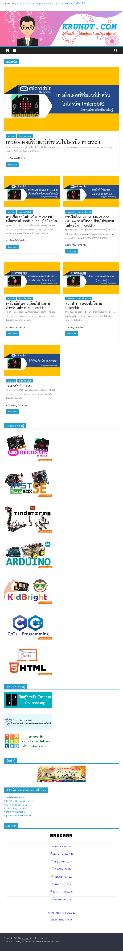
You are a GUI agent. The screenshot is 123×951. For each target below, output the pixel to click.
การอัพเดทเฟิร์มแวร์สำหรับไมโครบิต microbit (53, 141)
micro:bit (108, 147)
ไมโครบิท (36, 151)
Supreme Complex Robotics (17, 815)
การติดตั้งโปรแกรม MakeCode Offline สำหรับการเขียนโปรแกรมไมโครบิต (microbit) (89, 220)
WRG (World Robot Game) (16, 804)
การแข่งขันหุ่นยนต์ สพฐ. (15, 797)
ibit (58, 147)
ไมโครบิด (18, 151)
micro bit (99, 147)
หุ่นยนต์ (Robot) (25, 136)
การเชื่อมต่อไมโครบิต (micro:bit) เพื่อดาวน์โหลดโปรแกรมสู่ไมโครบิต (31, 218)
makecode (74, 147)
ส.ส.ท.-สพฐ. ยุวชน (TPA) (15, 811)
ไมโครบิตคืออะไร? (19, 385)
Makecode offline (87, 147)
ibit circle (64, 147)
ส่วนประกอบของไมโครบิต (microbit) (84, 305)
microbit (11, 136)
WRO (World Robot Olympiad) (18, 801)
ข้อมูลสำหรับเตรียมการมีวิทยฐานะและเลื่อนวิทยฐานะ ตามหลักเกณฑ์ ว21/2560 (48, 3)
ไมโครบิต (27, 151)
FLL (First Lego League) (15, 808)
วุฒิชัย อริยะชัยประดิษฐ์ (38, 147)
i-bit (53, 147)
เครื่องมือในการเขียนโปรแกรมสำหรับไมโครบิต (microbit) (28, 305)
